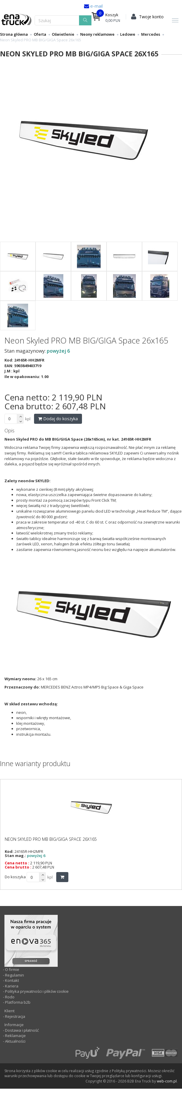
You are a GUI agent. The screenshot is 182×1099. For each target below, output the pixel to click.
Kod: (9, 851)
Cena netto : (17, 863)
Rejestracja (14, 1016)
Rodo (10, 997)
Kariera (11, 986)
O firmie (12, 969)
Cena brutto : (18, 867)
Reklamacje (15, 1035)
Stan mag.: (15, 855)
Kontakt (12, 980)
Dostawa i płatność (22, 1030)
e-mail (96, 6)
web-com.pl (167, 1081)
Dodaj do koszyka (58, 418)
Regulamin (14, 975)
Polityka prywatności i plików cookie (37, 991)
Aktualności (14, 1041)
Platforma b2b (17, 1002)
